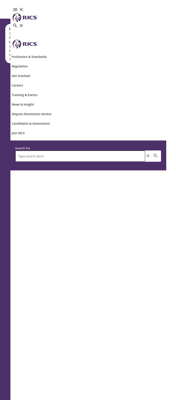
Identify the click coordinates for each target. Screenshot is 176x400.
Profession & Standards (29, 57)
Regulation (20, 66)
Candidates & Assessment (31, 123)
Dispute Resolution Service (31, 114)
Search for (22, 148)
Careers (17, 85)
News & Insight (23, 104)
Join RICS (18, 133)
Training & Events (25, 95)
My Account (10, 43)
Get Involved (21, 76)
